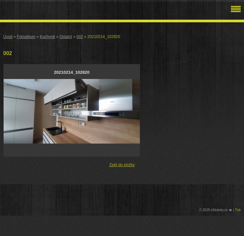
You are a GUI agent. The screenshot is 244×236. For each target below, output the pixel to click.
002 (79, 36)
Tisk (238, 210)
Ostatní (65, 36)
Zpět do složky (122, 165)
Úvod (7, 36)
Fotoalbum (26, 36)
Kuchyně (47, 36)
